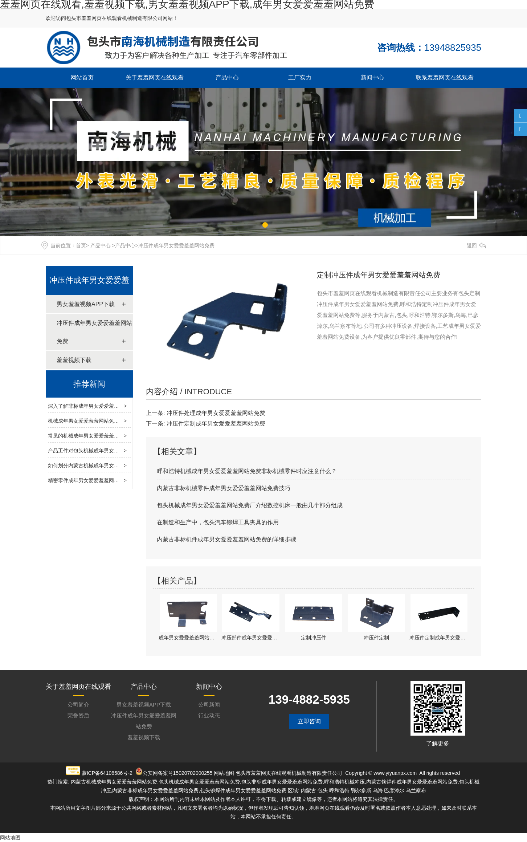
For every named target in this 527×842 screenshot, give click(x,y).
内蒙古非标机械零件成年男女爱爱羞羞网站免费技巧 (223, 488)
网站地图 (224, 773)
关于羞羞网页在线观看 (155, 77)
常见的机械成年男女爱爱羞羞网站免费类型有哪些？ (106, 436)
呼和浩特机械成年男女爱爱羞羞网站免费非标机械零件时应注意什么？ (247, 471)
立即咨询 (309, 721)
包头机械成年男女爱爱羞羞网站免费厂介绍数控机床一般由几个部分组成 (250, 505)
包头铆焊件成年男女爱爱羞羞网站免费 (243, 790)
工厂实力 (299, 77)
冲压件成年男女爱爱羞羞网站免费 (94, 332)
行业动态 (209, 715)
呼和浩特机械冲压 (344, 782)
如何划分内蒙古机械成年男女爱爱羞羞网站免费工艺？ (109, 465)
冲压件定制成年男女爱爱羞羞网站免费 (216, 423)
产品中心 (227, 77)
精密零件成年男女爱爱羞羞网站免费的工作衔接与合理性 (111, 480)
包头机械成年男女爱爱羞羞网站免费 (199, 782)
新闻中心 (372, 77)
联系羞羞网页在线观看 (445, 77)
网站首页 (82, 77)
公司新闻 (209, 704)
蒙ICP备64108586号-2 (107, 773)
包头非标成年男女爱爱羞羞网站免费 (282, 782)
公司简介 (78, 704)
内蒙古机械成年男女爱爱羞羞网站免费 (114, 782)
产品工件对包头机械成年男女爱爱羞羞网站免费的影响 (109, 450)
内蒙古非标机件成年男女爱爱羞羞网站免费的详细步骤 (226, 539)
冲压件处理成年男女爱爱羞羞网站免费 (216, 413)
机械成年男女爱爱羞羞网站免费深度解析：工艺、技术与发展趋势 (121, 421)
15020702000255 (193, 773)
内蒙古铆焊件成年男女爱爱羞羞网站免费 (412, 782)
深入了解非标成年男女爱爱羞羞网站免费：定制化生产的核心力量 (121, 406)
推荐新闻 (89, 384)
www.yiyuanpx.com (395, 773)
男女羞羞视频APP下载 (86, 304)
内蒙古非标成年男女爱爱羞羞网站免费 (155, 790)
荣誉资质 (78, 715)
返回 (472, 245)
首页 (81, 245)
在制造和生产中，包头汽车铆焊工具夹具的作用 (218, 522)
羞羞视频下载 (74, 360)
